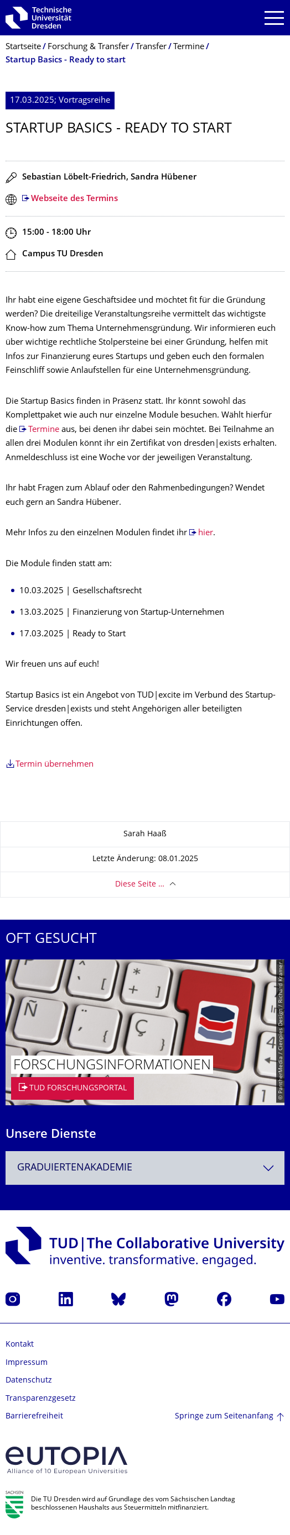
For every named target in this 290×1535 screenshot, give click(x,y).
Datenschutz (29, 1380)
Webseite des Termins (74, 199)
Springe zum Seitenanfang (224, 1416)
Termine (44, 430)
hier (205, 533)
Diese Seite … (139, 884)
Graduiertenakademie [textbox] (74, 1168)
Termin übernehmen (54, 765)
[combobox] (145, 1168)
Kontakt (20, 1344)
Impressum (27, 1363)
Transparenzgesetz (41, 1398)
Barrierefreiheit (34, 1416)
